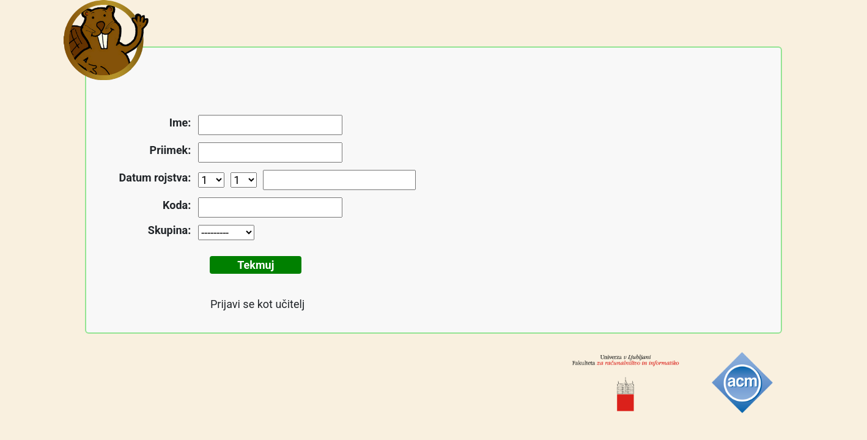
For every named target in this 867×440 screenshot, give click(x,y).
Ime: (180, 122)
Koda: (177, 205)
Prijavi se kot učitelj (257, 304)
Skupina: (169, 230)
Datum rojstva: (155, 177)
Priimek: (170, 150)
